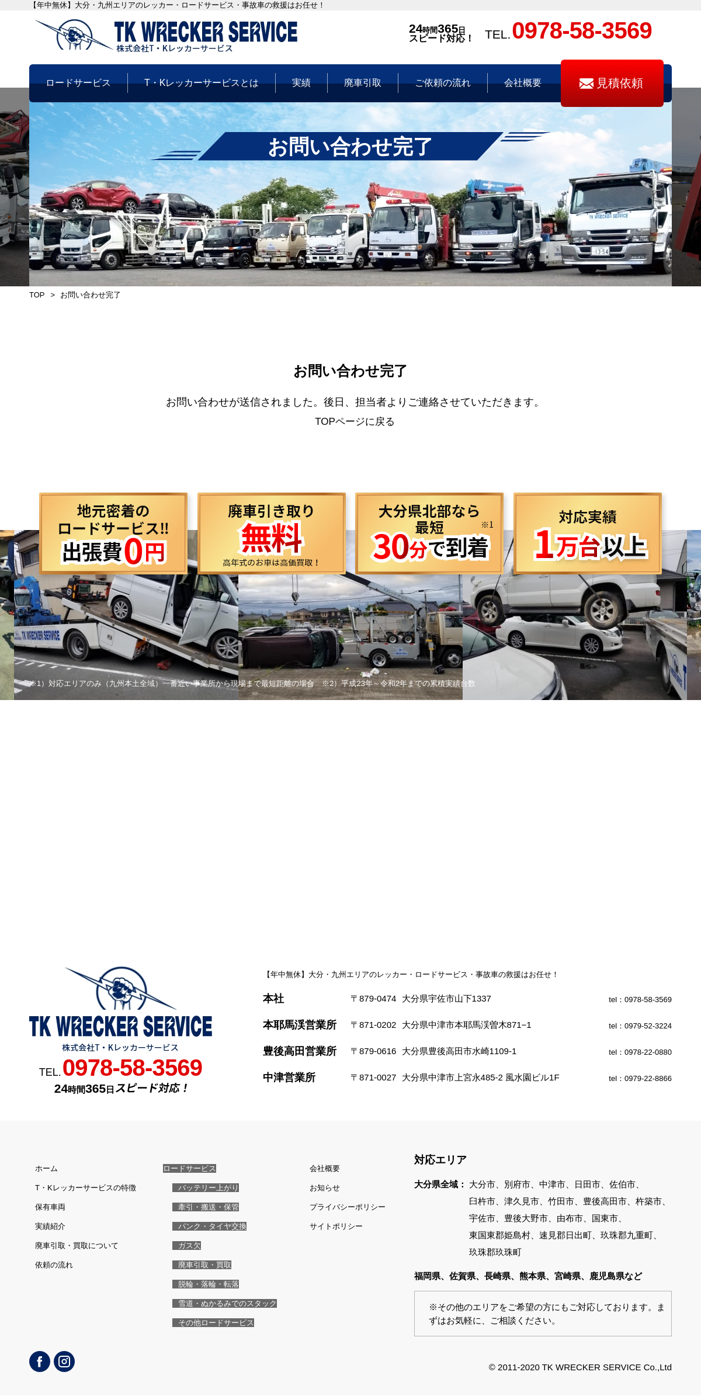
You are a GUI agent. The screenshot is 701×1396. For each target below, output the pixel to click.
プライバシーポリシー (342, 1206)
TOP (37, 294)
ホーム (42, 1168)
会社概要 (315, 1168)
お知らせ (315, 1187)
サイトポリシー (328, 1224)
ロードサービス (190, 1168)
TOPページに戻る (355, 422)
